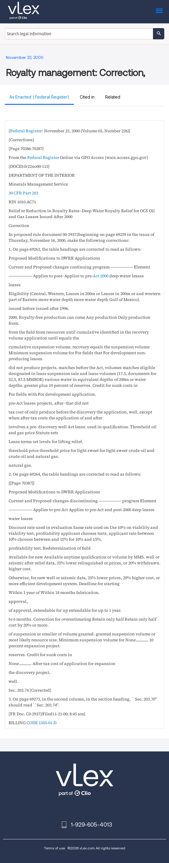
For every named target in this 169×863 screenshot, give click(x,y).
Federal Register (26, 131)
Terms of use (54, 848)
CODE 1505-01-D (41, 723)
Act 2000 (100, 276)
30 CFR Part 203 (23, 193)
